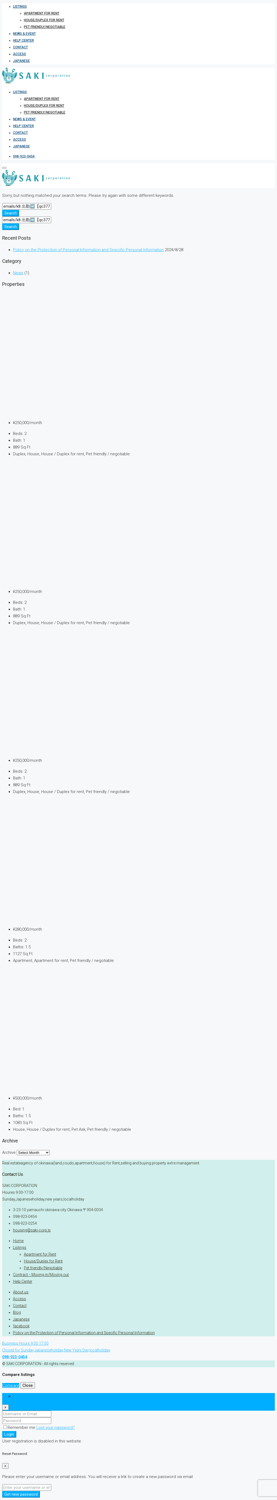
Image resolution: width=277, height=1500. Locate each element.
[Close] (5, 1407)
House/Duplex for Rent (44, 20)
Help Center (23, 40)
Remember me (19, 1427)
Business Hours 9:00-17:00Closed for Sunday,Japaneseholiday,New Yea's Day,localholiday (56, 1350)
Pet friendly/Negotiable (44, 27)
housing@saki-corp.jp (32, 1230)
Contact (20, 47)
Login (9, 1434)
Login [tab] (18, 1396)
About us (20, 1292)
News (18, 272)
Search (10, 213)
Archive (9, 1152)
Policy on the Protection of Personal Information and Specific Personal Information (88, 249)
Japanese (21, 61)
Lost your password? (55, 1427)
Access (19, 54)
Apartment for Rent (41, 13)
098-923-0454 (24, 156)
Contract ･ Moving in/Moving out (41, 1274)
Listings (20, 6)
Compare (10, 1385)
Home (18, 1241)
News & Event (24, 34)
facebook (21, 1326)
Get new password (21, 1494)
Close (27, 1385)
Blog (17, 1312)
